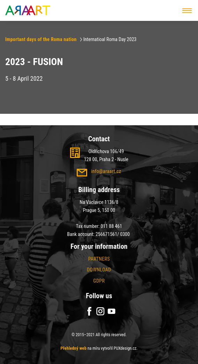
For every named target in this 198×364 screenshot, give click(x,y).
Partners (99, 259)
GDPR (99, 281)
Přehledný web (73, 348)
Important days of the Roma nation (41, 39)
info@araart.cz (106, 171)
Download (99, 269)
